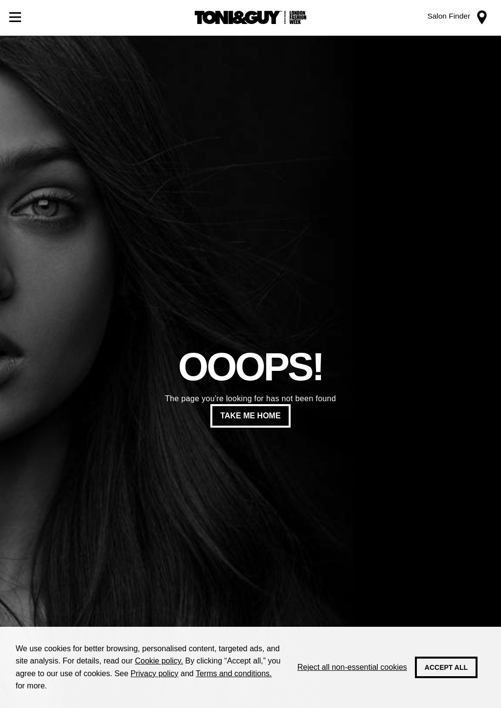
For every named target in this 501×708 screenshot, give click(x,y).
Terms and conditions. (234, 673)
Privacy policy (155, 673)
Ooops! (250, 366)
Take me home (250, 415)
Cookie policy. (159, 661)
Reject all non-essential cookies (352, 667)
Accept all (446, 667)
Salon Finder (448, 16)
